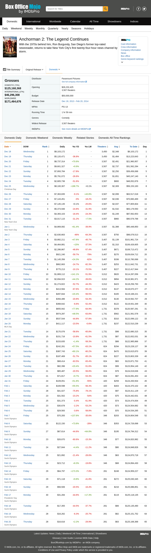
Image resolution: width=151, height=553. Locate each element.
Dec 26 (7, 194)
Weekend (16, 28)
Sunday (26, 171)
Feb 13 (7, 463)
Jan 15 (7, 299)
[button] (133, 60)
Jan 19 (7, 318)
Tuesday (27, 181)
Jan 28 (7, 366)
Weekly (29, 28)
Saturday (27, 166)
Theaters (101, 146)
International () (14, 92)
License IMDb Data (84, 538)
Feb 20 (7, 522)
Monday (27, 176)
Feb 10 (7, 439)
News (123, 53)
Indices (134, 21)
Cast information (128, 44)
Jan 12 (7, 284)
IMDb (88, 542)
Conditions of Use (46, 550)
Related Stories (85, 137)
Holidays (89, 28)
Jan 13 (7, 289)
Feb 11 (7, 447)
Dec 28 (7, 204)
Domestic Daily (12, 137)
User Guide (67, 538)
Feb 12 (7, 455)
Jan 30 (7, 376)
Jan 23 (7, 341)
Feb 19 (7, 514)
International (33, 21)
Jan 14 (7, 294)
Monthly (40, 28)
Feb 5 (7, 405)
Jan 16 (7, 304)
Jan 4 (6, 244)
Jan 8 (6, 264)
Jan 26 (7, 356)
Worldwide (55, 21)
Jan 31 (7, 381)
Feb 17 (7, 495)
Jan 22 (7, 336)
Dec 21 (7, 166)
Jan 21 (7, 331)
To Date (133, 146)
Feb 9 (7, 431)
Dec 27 (7, 199)
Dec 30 (7, 214)
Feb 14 (7, 471)
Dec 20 (7, 161)
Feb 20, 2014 (82, 101)
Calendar (75, 21)
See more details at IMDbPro (76, 129)
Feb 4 (7, 401)
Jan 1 (6, 227)
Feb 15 (7, 479)
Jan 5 (6, 249)
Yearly (64, 28)
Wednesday (28, 151)
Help (96, 538)
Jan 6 (6, 254)
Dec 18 (7, 151)
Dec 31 (7, 219)
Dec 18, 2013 (68, 101)
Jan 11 (7, 279)
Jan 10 (7, 274)
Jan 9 (6, 269)
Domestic (12, 21)
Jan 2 (6, 234)
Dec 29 (7, 209)
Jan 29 (7, 371)
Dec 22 (7, 171)
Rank (44, 146)
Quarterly (53, 28)
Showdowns (114, 21)
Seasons (76, 28)
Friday (26, 161)
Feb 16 (7, 487)
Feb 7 (7, 415)
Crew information (129, 47)
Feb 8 (7, 423)
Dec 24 (7, 181)
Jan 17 (7, 309)
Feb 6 (7, 410)
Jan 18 (7, 314)
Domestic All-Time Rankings (114, 137)
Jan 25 (7, 351)
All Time (94, 21)
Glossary (56, 538)
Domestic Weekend (37, 137)
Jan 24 (7, 346)
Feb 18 (7, 506)
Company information (131, 50)
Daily (5, 28)
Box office (125, 56)
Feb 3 (7, 396)
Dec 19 (7, 156)
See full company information (74, 82)
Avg (116, 146)
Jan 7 (6, 259)
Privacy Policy (65, 550)
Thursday (27, 156)
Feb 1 (7, 386)
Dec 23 (7, 176)
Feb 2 (7, 391)
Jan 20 (7, 323)
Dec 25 (7, 186)
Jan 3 (6, 239)
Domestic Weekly (62, 137)
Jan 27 (7, 361)
